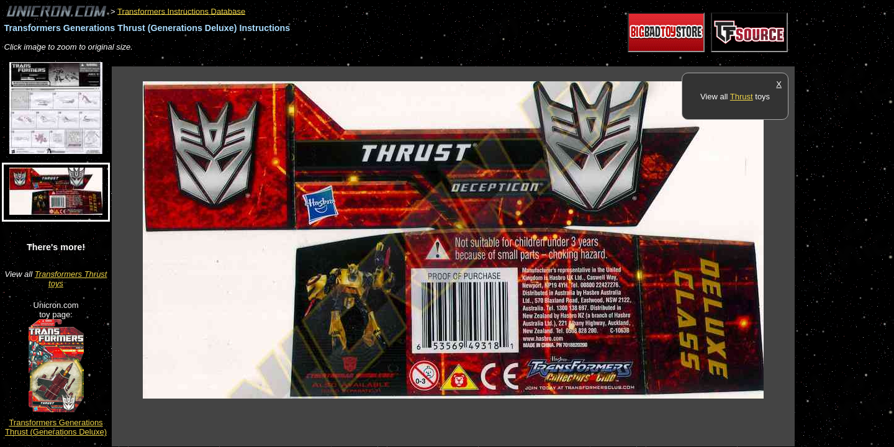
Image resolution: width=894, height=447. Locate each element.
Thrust (741, 96)
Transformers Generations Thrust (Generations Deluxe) (56, 427)
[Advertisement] (338, 60)
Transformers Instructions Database (181, 11)
